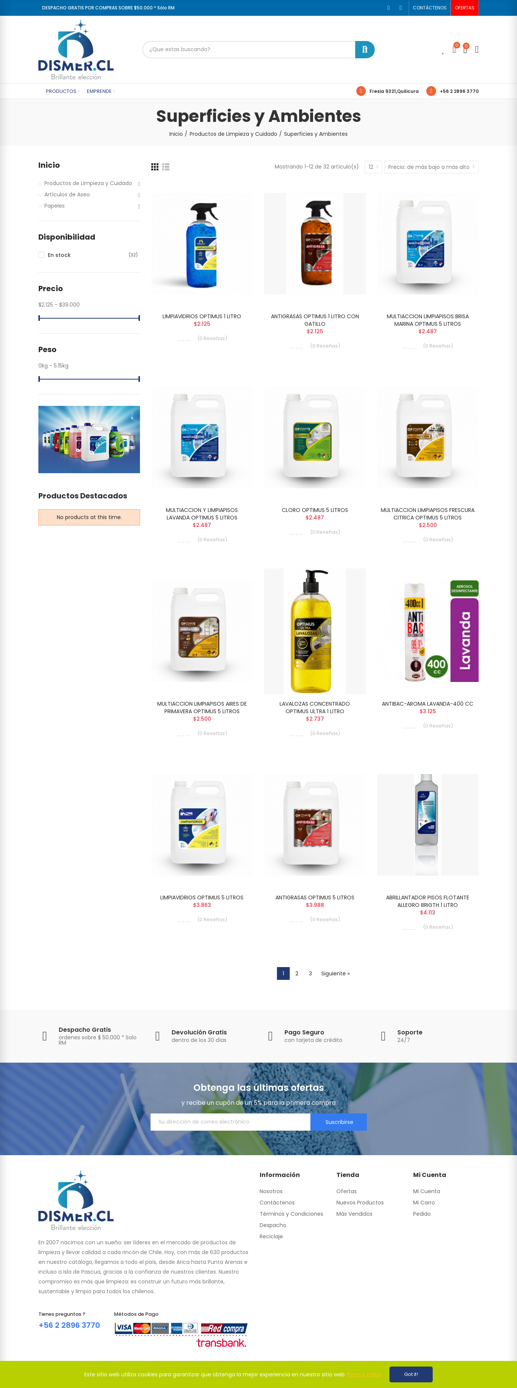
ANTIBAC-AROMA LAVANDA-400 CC (427, 704)
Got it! (411, 1374)
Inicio (49, 165)
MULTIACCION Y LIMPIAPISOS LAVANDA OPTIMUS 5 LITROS (202, 513)
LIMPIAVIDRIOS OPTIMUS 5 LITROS (201, 897)
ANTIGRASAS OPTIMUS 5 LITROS (314, 897)
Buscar (365, 49)
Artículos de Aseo (67, 194)
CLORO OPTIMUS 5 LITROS (315, 510)
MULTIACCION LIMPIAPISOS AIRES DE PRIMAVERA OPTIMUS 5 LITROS (202, 707)
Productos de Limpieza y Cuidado (88, 183)
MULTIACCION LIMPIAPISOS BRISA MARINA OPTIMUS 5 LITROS (428, 320)
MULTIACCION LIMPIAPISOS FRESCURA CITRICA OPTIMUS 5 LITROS (427, 513)
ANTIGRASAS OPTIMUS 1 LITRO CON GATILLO (315, 320)
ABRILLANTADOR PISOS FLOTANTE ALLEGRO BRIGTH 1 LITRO (427, 901)
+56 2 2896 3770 (459, 91)
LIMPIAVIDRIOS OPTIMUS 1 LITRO (202, 316)
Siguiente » (335, 973)
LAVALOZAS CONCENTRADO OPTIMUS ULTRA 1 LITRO (315, 707)
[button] (430, 8)
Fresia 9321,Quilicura (394, 91)
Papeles (54, 206)
